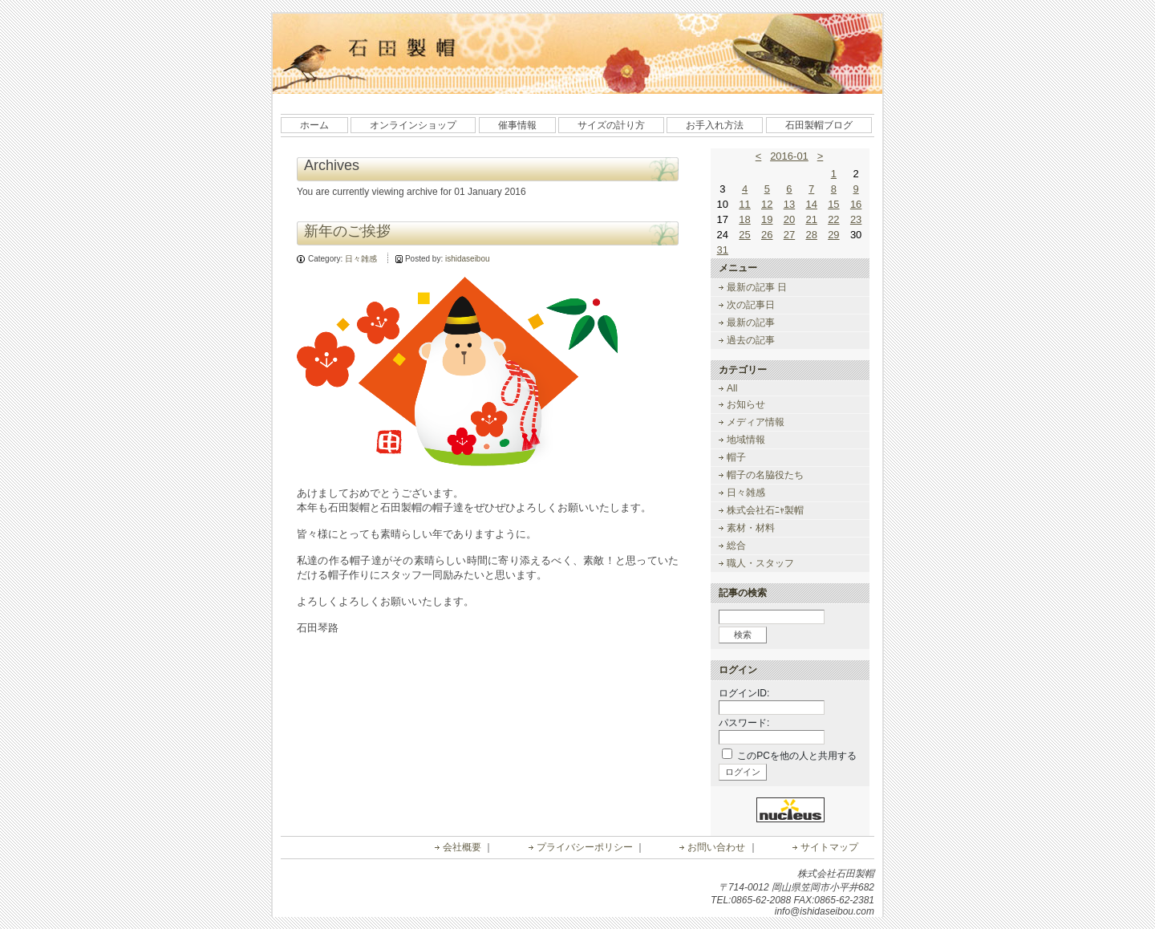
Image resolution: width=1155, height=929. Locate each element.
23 (855, 219)
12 (766, 204)
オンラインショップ (413, 125)
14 (811, 204)
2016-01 (789, 156)
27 (789, 235)
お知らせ (746, 404)
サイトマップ (829, 847)
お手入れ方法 (715, 125)
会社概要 (462, 847)
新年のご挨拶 (347, 231)
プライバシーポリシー (585, 847)
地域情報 (746, 439)
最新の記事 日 (757, 287)
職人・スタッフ (760, 563)
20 (789, 219)
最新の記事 (751, 322)
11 (744, 204)
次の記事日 (751, 304)
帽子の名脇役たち (765, 475)
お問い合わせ (716, 847)
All (732, 388)
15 (833, 204)
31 (722, 250)
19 (766, 219)
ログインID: (744, 693)
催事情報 (517, 125)
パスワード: (744, 722)
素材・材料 (751, 527)
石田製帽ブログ (819, 125)
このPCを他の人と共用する (797, 755)
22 (833, 219)
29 (833, 235)
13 (789, 204)
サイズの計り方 (611, 125)
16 (855, 204)
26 (766, 235)
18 (744, 219)
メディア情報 (755, 422)
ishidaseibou (467, 258)
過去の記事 (751, 340)
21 (811, 219)
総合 (736, 545)
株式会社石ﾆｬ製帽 (765, 510)
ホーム (314, 125)
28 (811, 235)
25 (744, 235)
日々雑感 (361, 258)
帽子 (736, 457)
